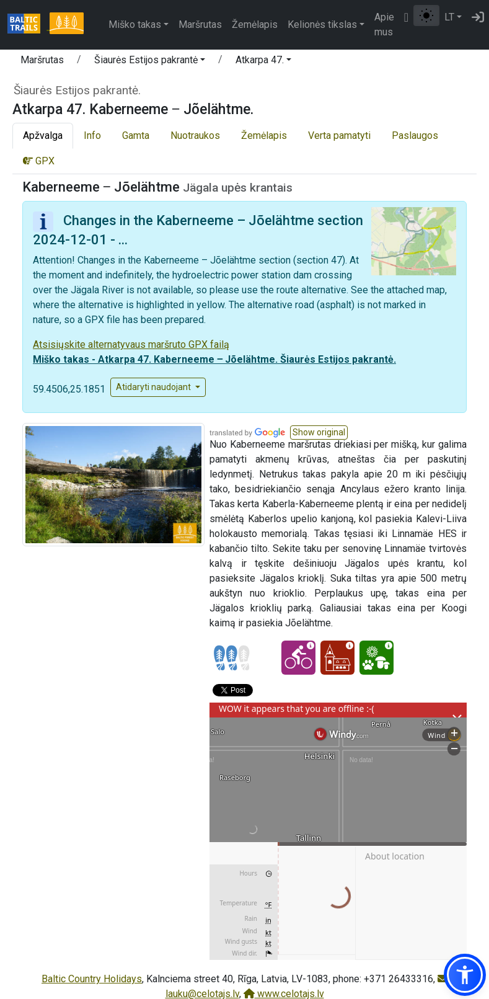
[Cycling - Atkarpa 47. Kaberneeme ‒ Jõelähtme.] (298, 658)
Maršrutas (200, 24)
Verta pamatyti (339, 135)
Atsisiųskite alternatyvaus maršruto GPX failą (131, 344)
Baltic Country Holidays (92, 979)
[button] (149, 62)
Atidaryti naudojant (154, 387)
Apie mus (384, 24)
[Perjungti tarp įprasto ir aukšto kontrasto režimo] (426, 15)
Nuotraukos (195, 135)
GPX (39, 161)
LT (449, 17)
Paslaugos (415, 135)
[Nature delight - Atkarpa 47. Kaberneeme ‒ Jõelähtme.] (376, 658)
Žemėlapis (255, 24)
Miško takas (134, 24)
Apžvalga (43, 135)
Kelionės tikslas (322, 24)
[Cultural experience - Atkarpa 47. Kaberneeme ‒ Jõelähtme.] (337, 658)
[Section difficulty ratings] (231, 658)
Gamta (135, 135)
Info (92, 135)
